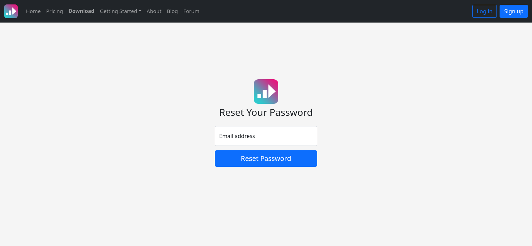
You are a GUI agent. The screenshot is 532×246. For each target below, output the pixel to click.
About (154, 11)
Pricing (54, 11)
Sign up (513, 11)
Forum (191, 11)
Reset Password (266, 158)
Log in (484, 11)
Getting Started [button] (118, 11)
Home (33, 11)
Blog (172, 11)
